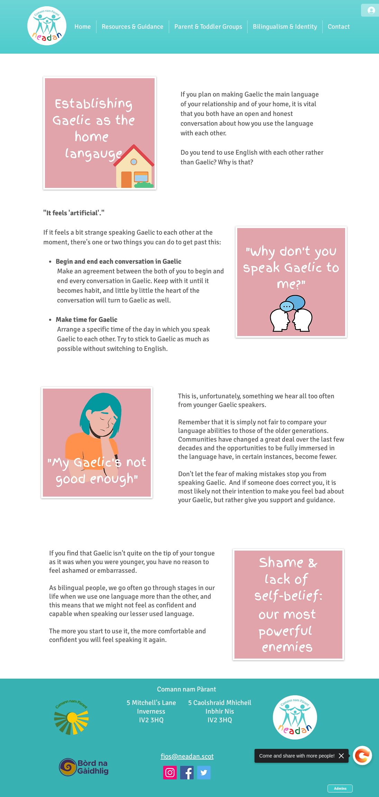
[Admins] (340, 789)
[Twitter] (204, 772)
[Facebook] (187, 772)
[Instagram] (170, 772)
